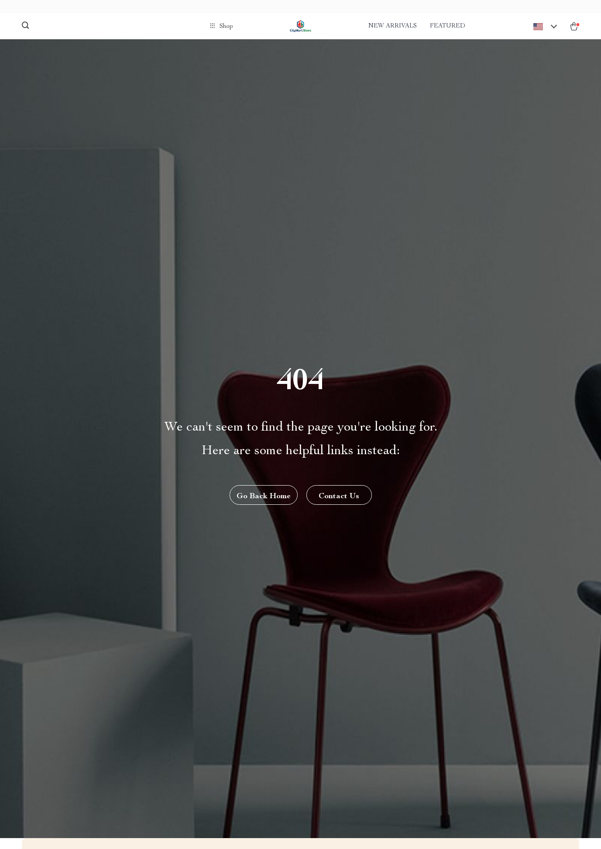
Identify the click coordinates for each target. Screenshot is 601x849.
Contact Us (339, 496)
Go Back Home (264, 496)
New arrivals (392, 26)
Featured (447, 26)
